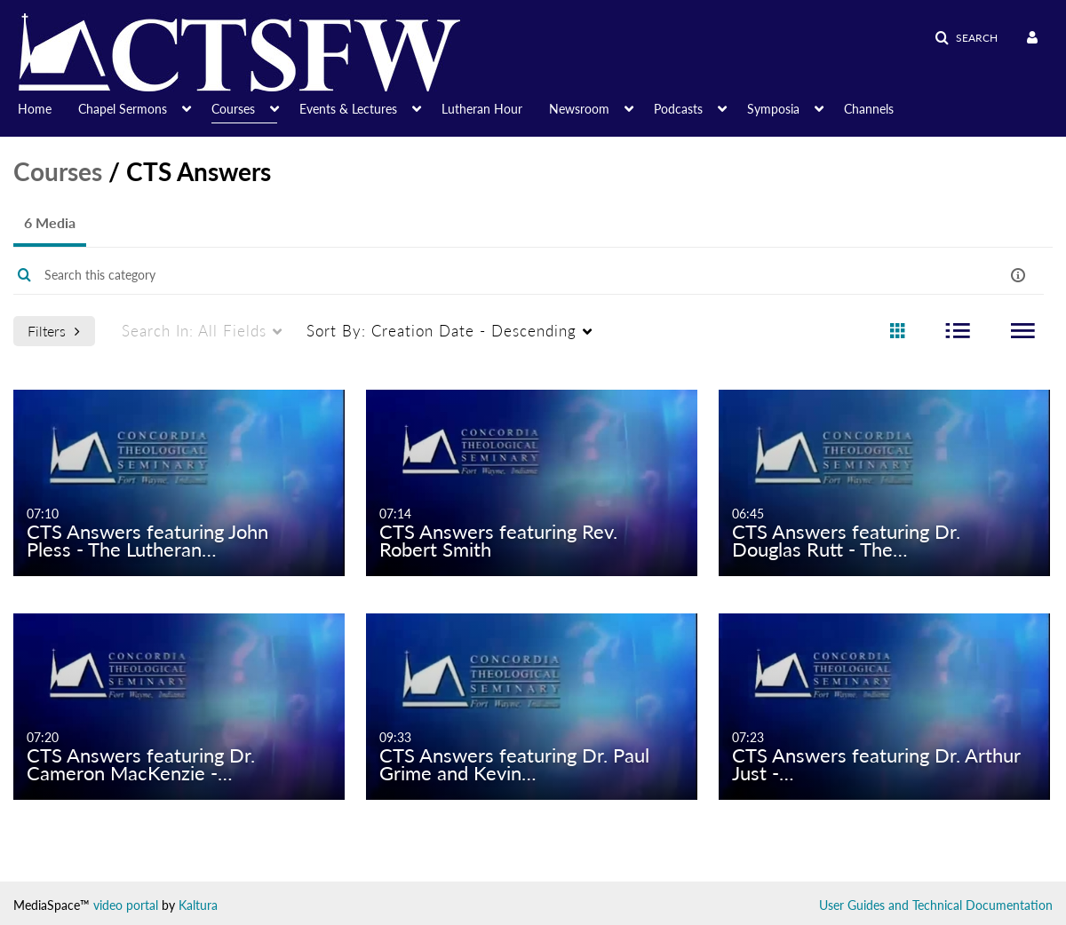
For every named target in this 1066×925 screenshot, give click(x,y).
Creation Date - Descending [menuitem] (441, 330)
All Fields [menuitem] (194, 330)
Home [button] (35, 108)
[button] (966, 38)
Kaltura (198, 905)
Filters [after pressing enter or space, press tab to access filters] (54, 330)
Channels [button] (869, 108)
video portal (125, 905)
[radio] (897, 331)
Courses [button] (233, 108)
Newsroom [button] (579, 108)
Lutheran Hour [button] (482, 108)
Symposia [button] (773, 108)
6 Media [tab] (50, 222)
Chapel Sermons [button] (122, 108)
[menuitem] (48, 107)
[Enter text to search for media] (473, 275)
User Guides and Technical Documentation (936, 905)
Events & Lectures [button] (348, 108)
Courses (57, 171)
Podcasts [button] (678, 108)
